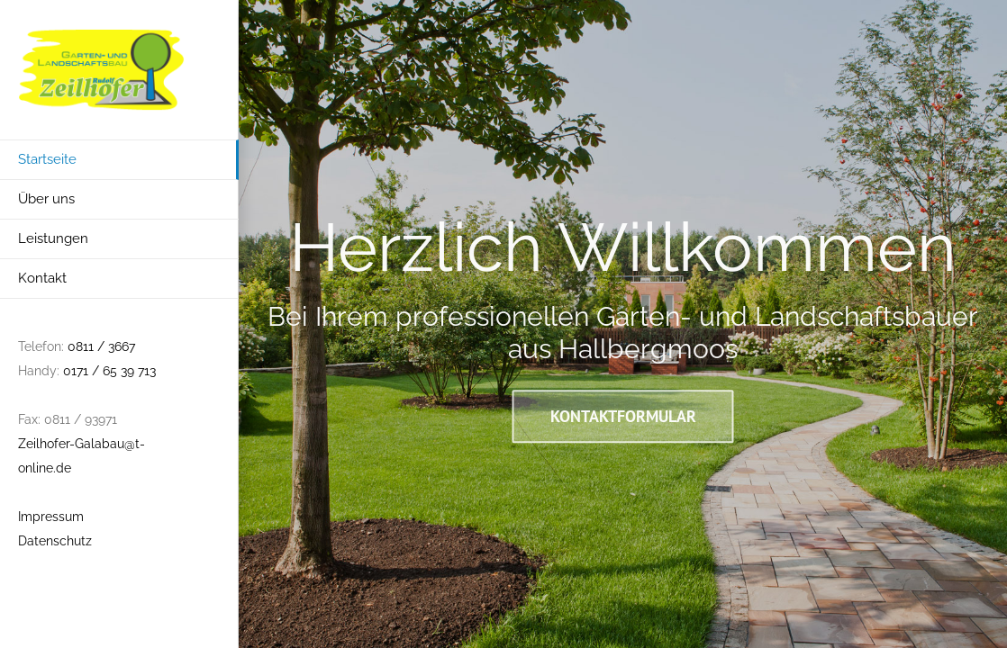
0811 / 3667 (101, 346)
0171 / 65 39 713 (109, 371)
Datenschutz (55, 541)
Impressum (51, 516)
